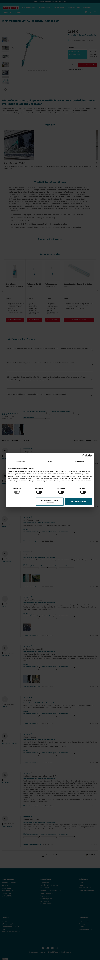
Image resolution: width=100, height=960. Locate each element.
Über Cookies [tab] (79, 461)
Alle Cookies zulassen (78, 501)
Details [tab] (50, 461)
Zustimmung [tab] (20, 461)
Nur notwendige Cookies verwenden (49, 501)
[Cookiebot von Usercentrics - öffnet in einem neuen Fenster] (83, 455)
